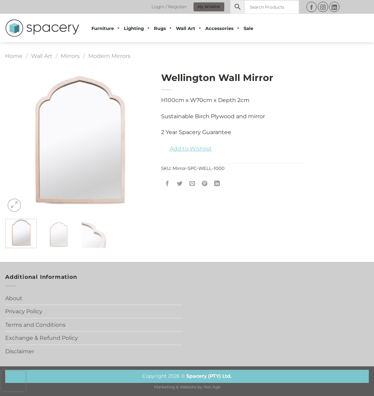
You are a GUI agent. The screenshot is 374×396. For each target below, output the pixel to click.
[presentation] (13, 380)
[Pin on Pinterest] (204, 184)
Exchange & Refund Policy (41, 338)
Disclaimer (19, 351)
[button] (186, 149)
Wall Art (41, 56)
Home (13, 56)
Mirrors (70, 56)
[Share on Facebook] (167, 184)
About (13, 298)
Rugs (163, 28)
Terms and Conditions (35, 325)
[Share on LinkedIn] (217, 184)
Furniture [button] (105, 28)
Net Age (212, 387)
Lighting (137, 28)
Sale (248, 28)
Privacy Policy (23, 311)
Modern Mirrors (109, 56)
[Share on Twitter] (179, 184)
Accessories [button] (222, 28)
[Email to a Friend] (192, 184)
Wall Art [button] (189, 28)
